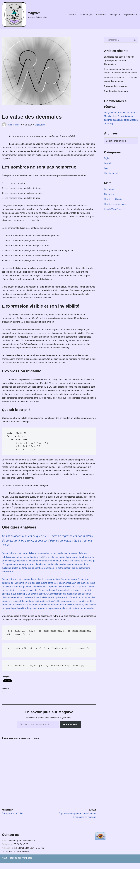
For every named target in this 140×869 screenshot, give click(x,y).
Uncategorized (111, 174)
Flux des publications (114, 199)
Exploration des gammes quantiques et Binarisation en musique (121, 120)
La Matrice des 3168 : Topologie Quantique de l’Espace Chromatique (119, 60)
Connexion (109, 194)
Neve (4, 863)
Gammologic (85, 14)
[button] (119, 14)
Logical (107, 164)
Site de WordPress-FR (115, 209)
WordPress (27, 863)
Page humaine (130, 14)
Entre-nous (100, 14)
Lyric (43, 125)
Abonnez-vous (70, 730)
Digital (37, 125)
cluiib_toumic (13, 125)
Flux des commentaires (115, 204)
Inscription (109, 189)
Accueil (72, 14)
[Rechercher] (118, 40)
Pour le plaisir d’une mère (116, 91)
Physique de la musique (115, 86)
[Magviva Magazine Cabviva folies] (24, 14)
